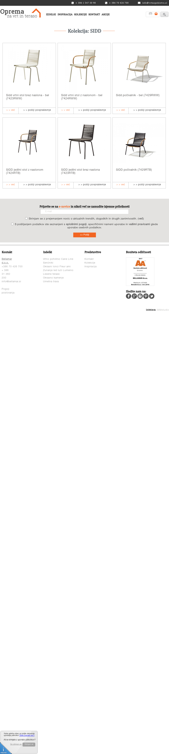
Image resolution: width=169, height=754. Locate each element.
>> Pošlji (84, 235)
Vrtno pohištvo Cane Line (58, 259)
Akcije (106, 14)
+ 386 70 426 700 (117, 3)
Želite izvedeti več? (27, 735)
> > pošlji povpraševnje (37, 110)
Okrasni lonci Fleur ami (57, 267)
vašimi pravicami (139, 224)
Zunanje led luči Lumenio (58, 270)
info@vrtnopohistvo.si (152, 3)
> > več (10, 110)
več (141, 219)
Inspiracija (65, 14)
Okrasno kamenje (53, 278)
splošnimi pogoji (76, 224)
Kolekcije (80, 14)
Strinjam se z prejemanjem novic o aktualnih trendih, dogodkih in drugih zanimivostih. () (86, 219)
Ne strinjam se (16, 744)
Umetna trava (51, 282)
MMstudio (163, 310)
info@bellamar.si (11, 282)
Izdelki (51, 14)
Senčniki (48, 263)
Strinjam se (29, 744)
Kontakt (94, 14)
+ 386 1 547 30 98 (83, 3)
